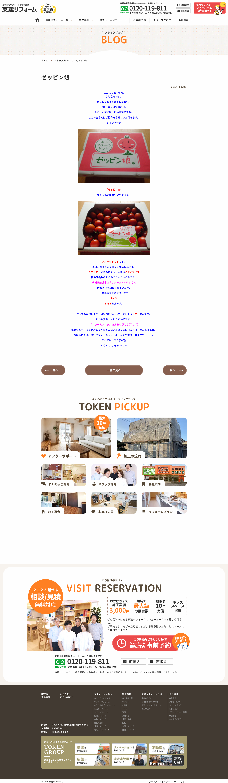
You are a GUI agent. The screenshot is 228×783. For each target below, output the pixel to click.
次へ (172, 370)
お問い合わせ (67, 697)
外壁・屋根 (98, 722)
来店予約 (64, 694)
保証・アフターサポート (151, 705)
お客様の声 (173, 708)
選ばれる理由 (147, 698)
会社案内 (172, 698)
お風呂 (125, 705)
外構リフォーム (100, 726)
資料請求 (45, 697)
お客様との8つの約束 (150, 701)
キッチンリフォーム (102, 701)
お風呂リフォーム (101, 708)
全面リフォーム (128, 726)
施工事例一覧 (127, 698)
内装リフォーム (100, 719)
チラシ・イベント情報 (178, 712)
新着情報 (172, 715)
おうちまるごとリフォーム (104, 705)
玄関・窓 (125, 715)
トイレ (125, 708)
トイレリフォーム (101, 712)
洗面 (124, 712)
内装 (124, 722)
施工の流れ (146, 708)
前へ (55, 370)
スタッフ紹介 (174, 701)
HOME (44, 694)
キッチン (125, 701)
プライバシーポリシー (159, 780)
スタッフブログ (175, 705)
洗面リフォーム (100, 715)
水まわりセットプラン (103, 698)
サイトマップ (180, 780)
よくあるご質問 (175, 719)
